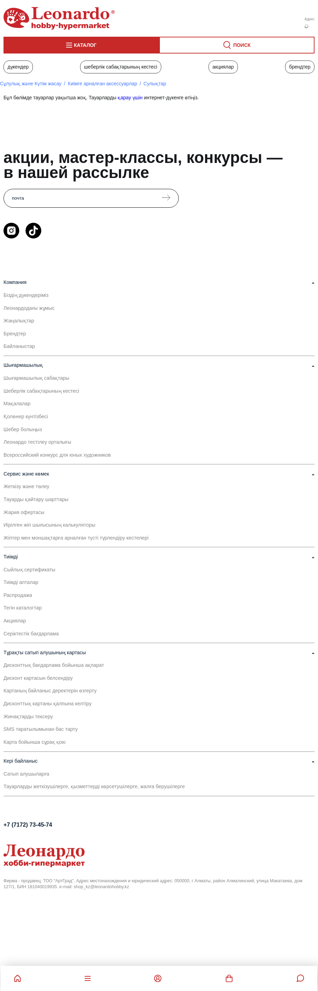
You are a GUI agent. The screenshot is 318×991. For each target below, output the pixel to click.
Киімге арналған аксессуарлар (102, 83)
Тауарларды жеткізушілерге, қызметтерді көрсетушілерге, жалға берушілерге (94, 786)
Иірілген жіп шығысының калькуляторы (49, 525)
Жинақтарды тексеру (28, 716)
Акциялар (223, 67)
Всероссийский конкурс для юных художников (57, 455)
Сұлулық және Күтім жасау (31, 83)
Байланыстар (19, 346)
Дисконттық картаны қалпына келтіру (47, 703)
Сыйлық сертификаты (29, 569)
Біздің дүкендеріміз (26, 295)
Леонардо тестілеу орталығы (37, 442)
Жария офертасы (23, 512)
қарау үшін (130, 97)
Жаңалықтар (18, 320)
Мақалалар (16, 403)
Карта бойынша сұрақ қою (34, 742)
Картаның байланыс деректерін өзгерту (50, 690)
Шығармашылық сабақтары (36, 378)
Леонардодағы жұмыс (29, 308)
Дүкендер (18, 67)
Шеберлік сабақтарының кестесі (120, 67)
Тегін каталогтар (22, 608)
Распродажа (17, 595)
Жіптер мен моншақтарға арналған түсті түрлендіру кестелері (76, 538)
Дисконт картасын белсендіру (38, 678)
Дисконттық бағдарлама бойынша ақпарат (53, 665)
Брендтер (299, 67)
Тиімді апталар (21, 582)
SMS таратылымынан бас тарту (40, 729)
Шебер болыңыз (22, 429)
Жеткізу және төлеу (26, 486)
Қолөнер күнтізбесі (25, 416)
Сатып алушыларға (26, 774)
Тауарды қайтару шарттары (36, 499)
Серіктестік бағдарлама (31, 633)
